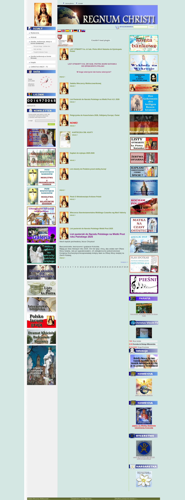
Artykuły (33, 37)
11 (83, 267)
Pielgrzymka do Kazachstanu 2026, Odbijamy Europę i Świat (95, 115)
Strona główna (69, 3)
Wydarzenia (35, 33)
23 (112, 267)
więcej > (62, 77)
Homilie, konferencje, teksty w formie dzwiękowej (41, 42)
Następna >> (124, 262)
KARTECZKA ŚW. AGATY (82, 132)
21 (107, 267)
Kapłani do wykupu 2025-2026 (82, 153)
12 (85, 267)
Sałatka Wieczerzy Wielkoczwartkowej (85, 83)
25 (117, 267)
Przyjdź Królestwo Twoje (41, 52)
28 (125, 267)
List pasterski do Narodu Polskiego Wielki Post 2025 (91, 229)
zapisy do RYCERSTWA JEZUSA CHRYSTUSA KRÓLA (144, 458)
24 (115, 267)
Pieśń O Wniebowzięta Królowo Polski (85, 197)
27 (122, 267)
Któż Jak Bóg (37, 49)
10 (81, 267)
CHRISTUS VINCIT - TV (39, 67)
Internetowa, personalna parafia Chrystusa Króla (144, 314)
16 (95, 267)
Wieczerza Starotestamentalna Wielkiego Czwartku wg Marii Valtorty (98, 213)
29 (127, 267)
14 (90, 267)
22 (110, 267)
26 (120, 267)
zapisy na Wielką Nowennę (144, 395)
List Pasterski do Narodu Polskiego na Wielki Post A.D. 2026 (95, 99)
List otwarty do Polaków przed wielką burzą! (88, 169)
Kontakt (80, 3)
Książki (33, 62)
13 (88, 267)
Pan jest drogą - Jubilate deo (42, 46)
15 (93, 267)
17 (98, 267)
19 (102, 267)
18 (100, 267)
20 (105, 267)
